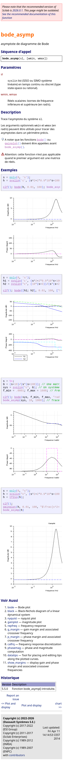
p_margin (13, 637)
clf (5, 187)
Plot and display (31, 705)
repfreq (12, 626)
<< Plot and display (8, 705)
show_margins (17, 662)
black (11, 611)
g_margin (13, 629)
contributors (17, 755)
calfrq (11, 644)
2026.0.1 (17, 10)
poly (12, 177)
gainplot (11, 143)
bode (40, 139)
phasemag (14, 648)
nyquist (12, 618)
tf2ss (13, 497)
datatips (13, 655)
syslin (14, 180)
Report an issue (13, 697)
